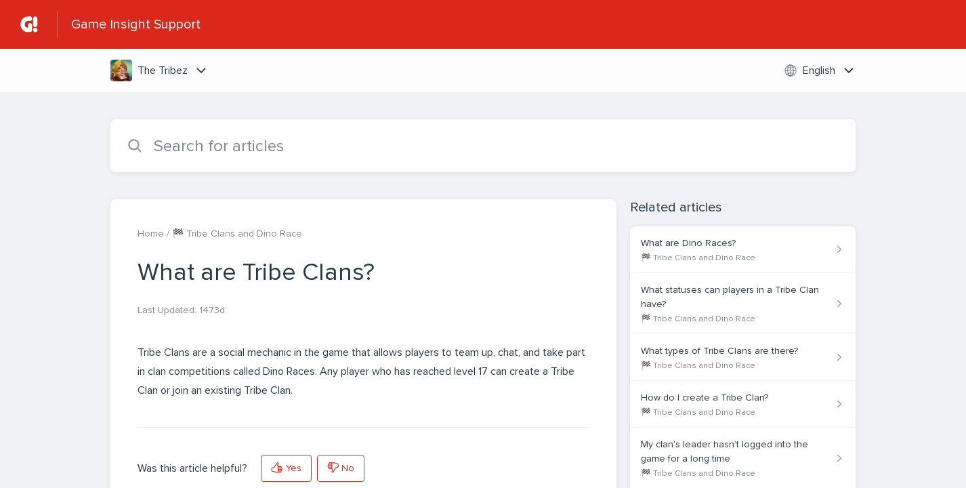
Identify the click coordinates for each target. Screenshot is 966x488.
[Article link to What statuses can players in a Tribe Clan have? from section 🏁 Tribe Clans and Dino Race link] (743, 303)
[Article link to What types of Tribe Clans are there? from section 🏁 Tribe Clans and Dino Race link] (743, 357)
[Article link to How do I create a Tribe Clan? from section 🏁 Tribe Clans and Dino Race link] (743, 404)
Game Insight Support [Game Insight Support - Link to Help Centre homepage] (136, 24)
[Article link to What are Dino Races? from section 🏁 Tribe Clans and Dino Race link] (743, 249)
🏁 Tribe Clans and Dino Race (237, 233)
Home (151, 233)
